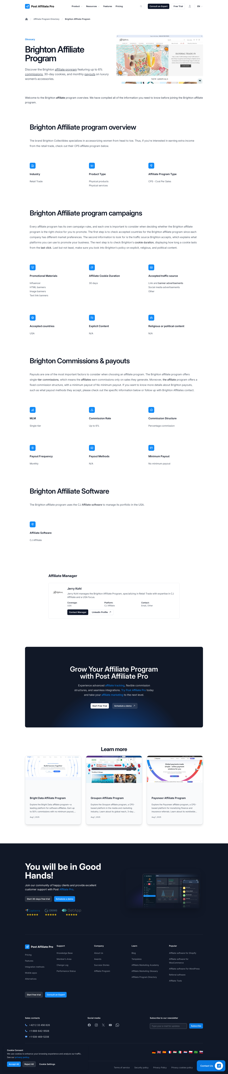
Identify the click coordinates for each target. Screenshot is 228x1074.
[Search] (142, 6)
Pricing (28, 954)
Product (77, 6)
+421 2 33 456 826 (39, 1025)
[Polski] (190, 1052)
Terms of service (122, 1067)
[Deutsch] (154, 1052)
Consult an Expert (159, 6)
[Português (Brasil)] (196, 1052)
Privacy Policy (160, 1067)
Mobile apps (31, 973)
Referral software (177, 974)
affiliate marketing (112, 694)
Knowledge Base (65, 953)
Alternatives (30, 979)
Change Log (62, 965)
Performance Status (66, 971)
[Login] (189, 6)
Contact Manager (77, 612)
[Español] (164, 1052)
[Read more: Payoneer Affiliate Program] (175, 790)
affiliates (86, 379)
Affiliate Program (102, 971)
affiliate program (66, 69)
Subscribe (196, 1026)
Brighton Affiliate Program (77, 19)
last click (46, 247)
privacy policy (22, 1057)
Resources (93, 6)
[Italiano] (180, 1052)
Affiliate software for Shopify (182, 953)
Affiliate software (92, 504)
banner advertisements (170, 283)
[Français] (169, 1052)
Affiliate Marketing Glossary (145, 971)
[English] (159, 1052)
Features (29, 961)
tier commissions (48, 379)
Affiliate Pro (66, 889)
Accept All (14, 1064)
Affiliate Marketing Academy (145, 965)
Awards (97, 959)
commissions (34, 74)
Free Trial (178, 6)
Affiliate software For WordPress (184, 968)
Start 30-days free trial (38, 899)
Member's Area (64, 959)
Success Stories (101, 965)
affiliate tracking (115, 685)
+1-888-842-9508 (39, 1030)
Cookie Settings (47, 1064)
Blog (134, 953)
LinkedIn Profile (102, 612)
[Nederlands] (185, 1052)
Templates (137, 959)
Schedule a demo (125, 705)
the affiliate (169, 379)
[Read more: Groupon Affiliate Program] (114, 790)
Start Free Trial (99, 706)
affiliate (60, 97)
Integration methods (34, 967)
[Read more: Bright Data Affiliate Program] (53, 790)
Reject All (29, 1064)
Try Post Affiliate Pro (133, 690)
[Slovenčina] (201, 1052)
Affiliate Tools (175, 980)
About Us (98, 953)
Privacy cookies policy (182, 1067)
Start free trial (34, 994)
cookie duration (144, 242)
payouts (89, 74)
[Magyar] (175, 1052)
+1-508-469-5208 (39, 1036)
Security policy (141, 1067)
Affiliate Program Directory (46, 19)
